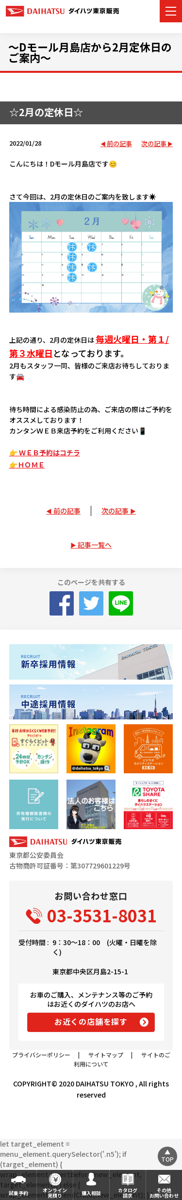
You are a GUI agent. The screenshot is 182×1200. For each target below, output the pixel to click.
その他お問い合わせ (164, 1192)
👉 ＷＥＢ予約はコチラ (44, 452)
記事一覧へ (95, 545)
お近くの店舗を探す (91, 1021)
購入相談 (91, 1193)
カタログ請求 (127, 1192)
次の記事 (153, 144)
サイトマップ (105, 1054)
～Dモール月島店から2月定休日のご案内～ (90, 52)
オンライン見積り (55, 1192)
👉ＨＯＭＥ (27, 464)
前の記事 (119, 144)
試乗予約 (18, 1193)
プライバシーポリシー (41, 1054)
